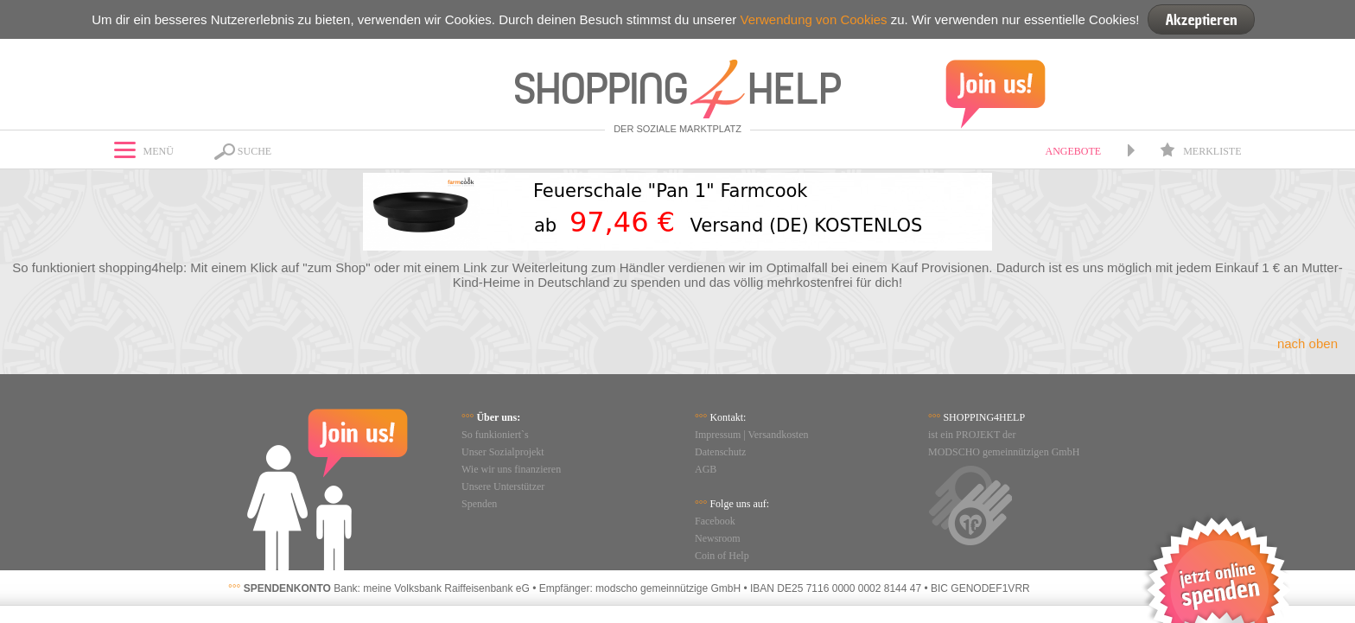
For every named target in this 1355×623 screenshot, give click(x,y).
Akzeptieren (1201, 19)
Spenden (479, 504)
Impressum (718, 435)
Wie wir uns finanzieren (511, 469)
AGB (705, 469)
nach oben (1307, 343)
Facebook (715, 521)
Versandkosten (778, 435)
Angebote (1073, 151)
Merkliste (1200, 151)
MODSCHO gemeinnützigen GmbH (1003, 452)
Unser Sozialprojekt (502, 452)
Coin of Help (722, 556)
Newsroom (718, 538)
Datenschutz (720, 452)
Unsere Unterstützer (502, 486)
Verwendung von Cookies (813, 19)
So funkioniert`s (495, 435)
